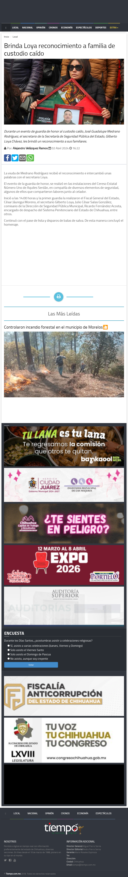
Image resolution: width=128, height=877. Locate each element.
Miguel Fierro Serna (83, 846)
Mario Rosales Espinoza (81, 852)
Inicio (6, 36)
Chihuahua (75, 861)
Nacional (27, 27)
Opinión (40, 27)
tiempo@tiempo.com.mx (81, 864)
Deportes (100, 27)
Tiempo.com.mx (13, 873)
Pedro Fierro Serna (83, 849)
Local (15, 27)
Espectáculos (84, 27)
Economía (66, 27)
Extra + (114, 27)
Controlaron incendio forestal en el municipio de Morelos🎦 (56, 327)
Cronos (53, 27)
